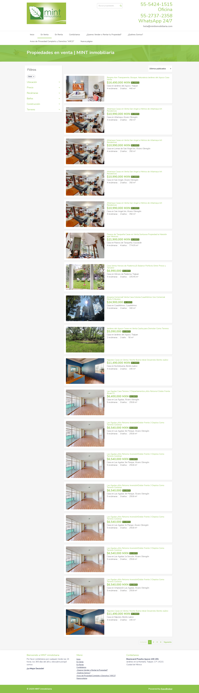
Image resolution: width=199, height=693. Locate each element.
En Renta (59, 34)
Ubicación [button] (43, 82)
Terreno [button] (43, 109)
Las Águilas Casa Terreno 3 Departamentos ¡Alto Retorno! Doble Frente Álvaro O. (138, 392)
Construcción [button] (43, 104)
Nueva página (86, 41)
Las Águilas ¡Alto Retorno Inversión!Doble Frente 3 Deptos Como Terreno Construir (135, 423)
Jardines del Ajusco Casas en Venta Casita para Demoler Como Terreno (138, 328)
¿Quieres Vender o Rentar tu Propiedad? (103, 34)
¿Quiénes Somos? (135, 34)
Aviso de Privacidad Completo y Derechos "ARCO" (52, 41)
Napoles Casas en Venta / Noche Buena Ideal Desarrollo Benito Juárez (137, 360)
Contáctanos (74, 34)
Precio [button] (43, 87)
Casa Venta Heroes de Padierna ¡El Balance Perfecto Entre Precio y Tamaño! (136, 266)
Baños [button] (43, 98)
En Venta (44, 34)
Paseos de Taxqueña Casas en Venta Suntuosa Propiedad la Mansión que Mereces (137, 235)
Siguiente (168, 642)
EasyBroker (166, 688)
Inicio (32, 34)
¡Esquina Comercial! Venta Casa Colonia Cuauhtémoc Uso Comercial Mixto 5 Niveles (136, 298)
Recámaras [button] (43, 93)
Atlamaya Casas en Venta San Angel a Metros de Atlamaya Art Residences (134, 110)
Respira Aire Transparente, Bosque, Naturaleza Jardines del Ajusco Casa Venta (138, 78)
